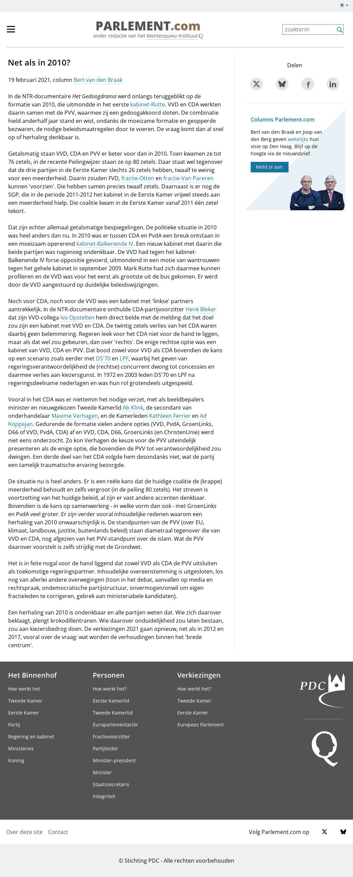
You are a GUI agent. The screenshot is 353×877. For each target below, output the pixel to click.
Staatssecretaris (111, 784)
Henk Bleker (201, 309)
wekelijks (298, 139)
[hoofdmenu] (14, 32)
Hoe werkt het (24, 688)
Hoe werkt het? (110, 688)
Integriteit (104, 796)
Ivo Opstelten (77, 317)
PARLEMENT (148, 26)
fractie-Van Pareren (188, 178)
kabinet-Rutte (147, 104)
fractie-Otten (137, 178)
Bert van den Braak (98, 80)
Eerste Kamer (23, 712)
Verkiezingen (199, 675)
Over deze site (24, 832)
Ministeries (21, 748)
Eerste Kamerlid (111, 700)
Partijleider (105, 748)
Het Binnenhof (32, 675)
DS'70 (103, 358)
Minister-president (114, 760)
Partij (14, 724)
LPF (124, 358)
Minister (102, 772)
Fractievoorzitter (111, 736)
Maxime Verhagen (75, 416)
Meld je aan (269, 167)
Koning (16, 760)
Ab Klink (133, 407)
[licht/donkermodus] (346, 6)
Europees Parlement (200, 724)
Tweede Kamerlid (113, 712)
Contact (58, 832)
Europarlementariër (115, 724)
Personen (108, 675)
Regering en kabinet (31, 736)
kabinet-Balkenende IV (104, 243)
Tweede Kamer (25, 700)
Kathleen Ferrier (170, 416)
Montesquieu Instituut (172, 35)
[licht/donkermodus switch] (346, 5)
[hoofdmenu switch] (11, 32)
